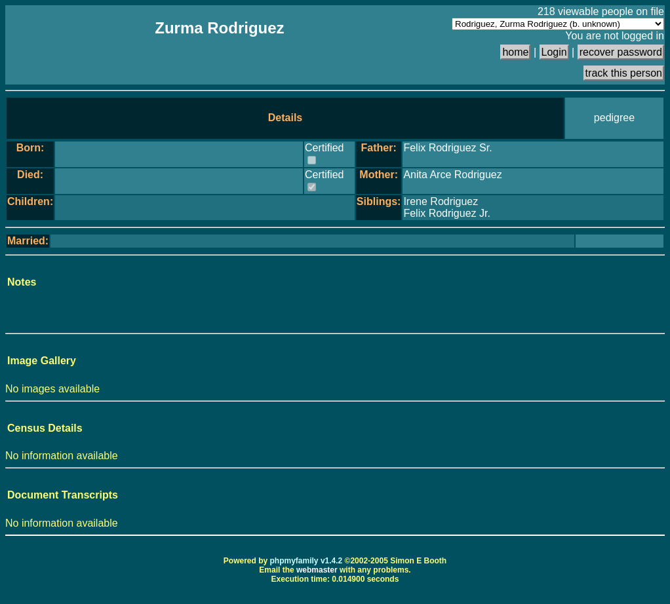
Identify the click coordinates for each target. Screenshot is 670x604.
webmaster (317, 570)
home (515, 52)
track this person (623, 73)
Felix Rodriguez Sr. (447, 147)
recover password (621, 52)
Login (554, 52)
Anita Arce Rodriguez (452, 174)
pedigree (614, 117)
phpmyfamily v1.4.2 (306, 560)
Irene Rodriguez (440, 201)
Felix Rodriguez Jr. (446, 213)
